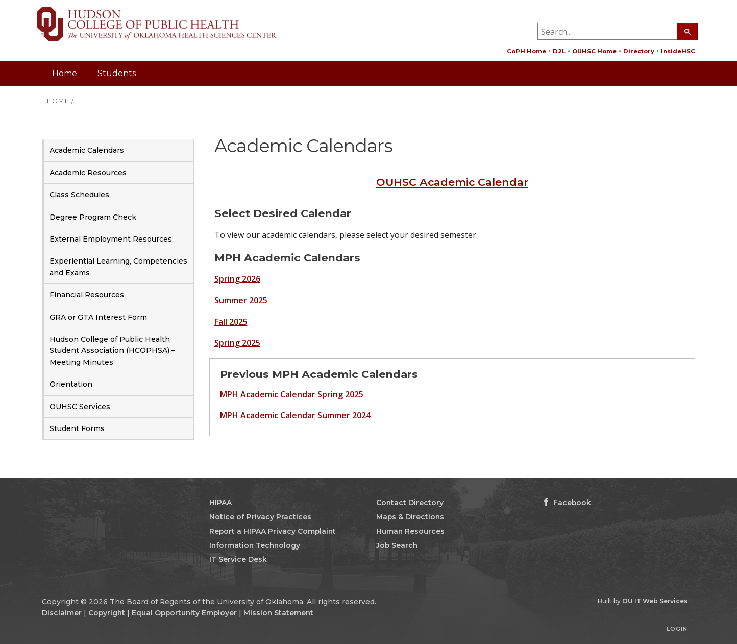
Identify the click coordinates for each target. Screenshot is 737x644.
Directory (638, 51)
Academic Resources (88, 172)
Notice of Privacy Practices (260, 517)
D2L (559, 51)
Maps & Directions (410, 517)
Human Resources (410, 531)
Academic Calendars (87, 150)
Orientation (71, 384)
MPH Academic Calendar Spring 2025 (291, 394)
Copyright (106, 613)
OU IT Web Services (654, 601)
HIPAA (220, 502)
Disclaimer (62, 613)
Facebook (567, 502)
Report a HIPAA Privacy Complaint (272, 531)
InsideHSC (678, 51)
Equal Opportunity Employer (184, 613)
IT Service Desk (238, 559)
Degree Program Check (93, 217)
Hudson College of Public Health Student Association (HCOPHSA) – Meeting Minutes (112, 351)
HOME (58, 101)
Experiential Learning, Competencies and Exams (118, 266)
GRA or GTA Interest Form (98, 317)
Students (116, 73)
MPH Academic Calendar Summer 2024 (295, 415)
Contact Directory (410, 502)
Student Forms (77, 428)
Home (64, 73)
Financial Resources (87, 294)
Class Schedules (79, 194)
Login (677, 628)
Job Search (396, 545)
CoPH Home (526, 51)
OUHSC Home (594, 51)
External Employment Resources (111, 239)
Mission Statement (278, 613)
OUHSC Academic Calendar (452, 182)
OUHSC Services (80, 406)
